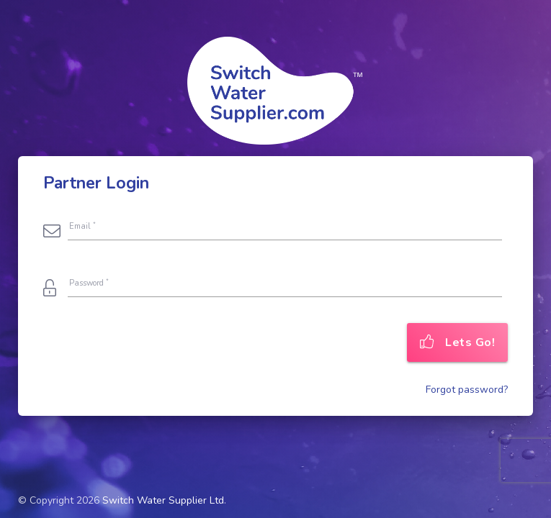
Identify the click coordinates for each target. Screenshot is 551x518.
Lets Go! (458, 342)
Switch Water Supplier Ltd (163, 500)
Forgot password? (467, 389)
